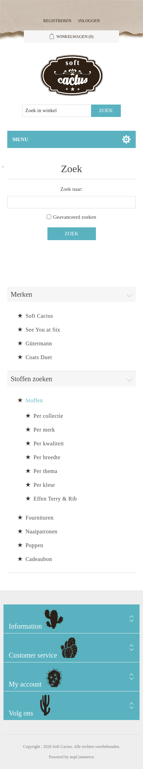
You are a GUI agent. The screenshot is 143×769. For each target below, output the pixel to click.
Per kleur (44, 485)
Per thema (45, 471)
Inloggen (89, 20)
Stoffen (34, 400)
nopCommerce (82, 757)
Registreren (57, 20)
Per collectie (48, 416)
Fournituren (40, 518)
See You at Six (43, 330)
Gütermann (39, 343)
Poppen (34, 545)
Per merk (44, 430)
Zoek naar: (71, 189)
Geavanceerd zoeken (74, 217)
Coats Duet (39, 357)
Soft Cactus (39, 316)
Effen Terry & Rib (55, 499)
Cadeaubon (39, 559)
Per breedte (47, 457)
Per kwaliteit (49, 443)
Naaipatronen (41, 531)
